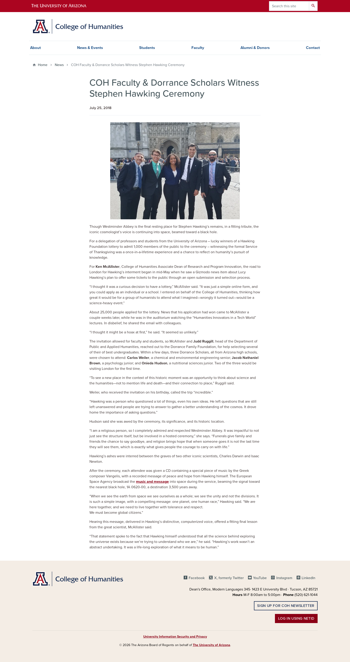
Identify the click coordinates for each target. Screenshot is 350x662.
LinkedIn (308, 578)
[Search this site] (289, 6)
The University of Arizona (211, 645)
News (59, 65)
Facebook (197, 578)
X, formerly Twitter (229, 578)
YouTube (260, 578)
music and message (152, 481)
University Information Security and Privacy (175, 637)
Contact (313, 48)
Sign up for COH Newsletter (285, 605)
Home (42, 65)
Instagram (284, 578)
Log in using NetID (296, 618)
